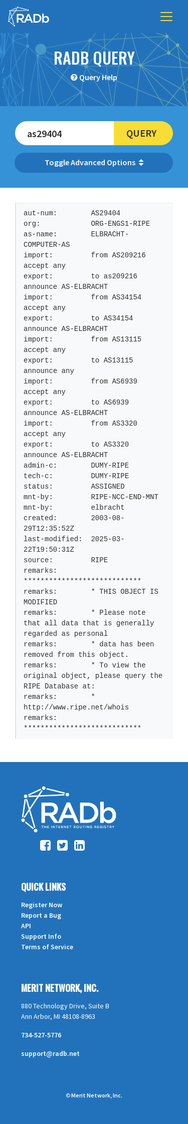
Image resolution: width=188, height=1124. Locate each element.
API (26, 925)
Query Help (98, 77)
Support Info (41, 936)
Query (141, 133)
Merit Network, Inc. (59, 987)
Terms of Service (47, 946)
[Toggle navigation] (166, 16)
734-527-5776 (41, 1034)
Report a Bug (41, 915)
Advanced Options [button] (107, 162)
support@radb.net (50, 1053)
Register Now (41, 904)
